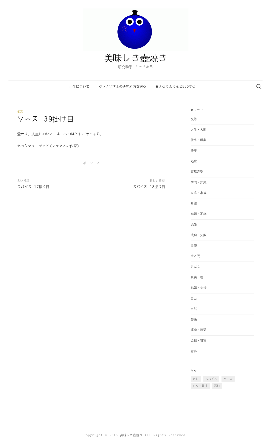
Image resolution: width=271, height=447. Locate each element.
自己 (194, 298)
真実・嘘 (197, 277)
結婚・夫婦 (198, 287)
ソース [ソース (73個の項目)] (228, 379)
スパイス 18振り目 (149, 187)
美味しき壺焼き (135, 58)
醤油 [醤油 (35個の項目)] (217, 385)
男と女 (195, 266)
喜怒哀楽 (197, 171)
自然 (194, 308)
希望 (194, 203)
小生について (79, 86)
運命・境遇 (198, 330)
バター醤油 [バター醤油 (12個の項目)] (200, 385)
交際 (194, 119)
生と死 (195, 256)
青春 (194, 351)
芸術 (194, 319)
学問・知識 (198, 182)
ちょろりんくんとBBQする (175, 86)
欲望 (194, 245)
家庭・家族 (198, 193)
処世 (194, 161)
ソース (95, 163)
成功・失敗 (198, 235)
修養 (194, 150)
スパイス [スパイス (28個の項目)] (211, 379)
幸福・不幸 (198, 214)
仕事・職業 (198, 140)
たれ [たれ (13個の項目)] (196, 379)
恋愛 (20, 111)
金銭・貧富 (198, 340)
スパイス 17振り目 (33, 187)
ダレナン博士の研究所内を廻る (122, 86)
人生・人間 (198, 129)
